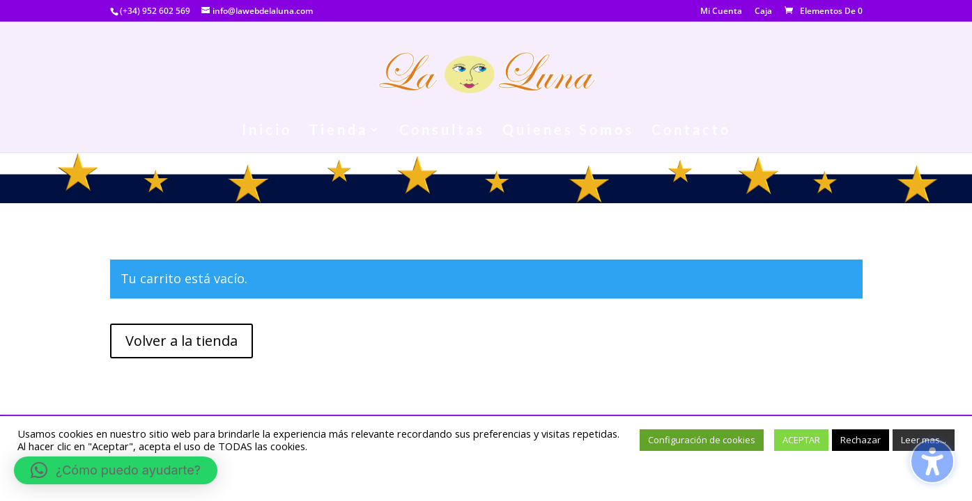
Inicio (267, 131)
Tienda (338, 131)
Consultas (442, 131)
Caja (763, 12)
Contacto (691, 131)
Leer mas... (923, 440)
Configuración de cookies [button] (701, 440)
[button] (115, 470)
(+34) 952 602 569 (155, 11)
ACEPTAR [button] (801, 440)
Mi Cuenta (721, 12)
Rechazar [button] (860, 440)
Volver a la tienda (181, 340)
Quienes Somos (568, 131)
